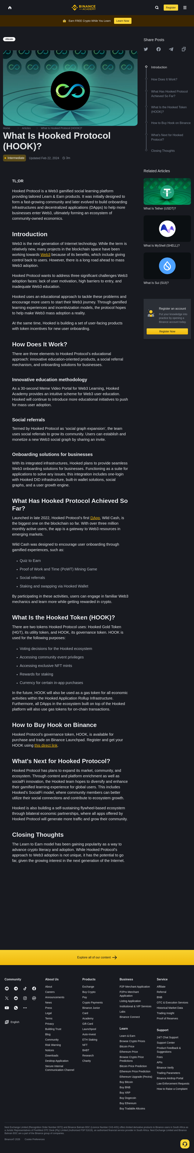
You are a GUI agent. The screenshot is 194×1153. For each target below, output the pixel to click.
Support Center (166, 1042)
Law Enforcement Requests (173, 1083)
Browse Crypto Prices (132, 1041)
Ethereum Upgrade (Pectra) (136, 1076)
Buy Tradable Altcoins (132, 1108)
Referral (161, 991)
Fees (160, 1057)
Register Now (167, 331)
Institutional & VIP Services (135, 1006)
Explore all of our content (97, 957)
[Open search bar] (155, 7)
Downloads (51, 1055)
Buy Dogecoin (128, 1097)
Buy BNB (125, 1087)
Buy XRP (125, 1092)
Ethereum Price (129, 1051)
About (48, 986)
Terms (48, 1018)
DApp (95, 518)
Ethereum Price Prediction (135, 1071)
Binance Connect (130, 1016)
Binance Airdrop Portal (170, 1078)
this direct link (45, 745)
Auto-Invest (89, 1034)
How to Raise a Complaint (172, 1088)
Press (48, 1007)
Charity (86, 1060)
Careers (50, 991)
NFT (85, 1044)
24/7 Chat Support (167, 1037)
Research (88, 1055)
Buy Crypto (88, 991)
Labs (122, 1011)
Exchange (88, 986)
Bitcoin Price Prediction (133, 1066)
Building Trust (53, 1029)
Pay (84, 997)
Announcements (54, 997)
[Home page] (84, 8)
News (48, 1002)
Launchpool (89, 1029)
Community (52, 1039)
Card (85, 1013)
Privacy (49, 1023)
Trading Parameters (168, 1072)
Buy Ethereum (128, 1103)
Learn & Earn (127, 1035)
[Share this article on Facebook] (158, 49)
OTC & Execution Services (172, 1002)
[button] (185, 7)
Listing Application (130, 1001)
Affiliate (161, 986)
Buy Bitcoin (126, 1082)
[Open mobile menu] (184, 7)
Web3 (45, 254)
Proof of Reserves (167, 1018)
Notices (49, 1050)
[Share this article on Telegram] (171, 49)
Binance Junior (91, 1007)
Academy (87, 1018)
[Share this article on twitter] (146, 49)
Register (171, 7)
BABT (85, 1050)
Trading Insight (165, 1013)
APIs (160, 1062)
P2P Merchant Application (135, 986)
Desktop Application (56, 1060)
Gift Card (87, 1023)
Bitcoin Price (127, 1046)
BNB (159, 997)
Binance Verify (165, 1067)
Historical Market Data (170, 1007)
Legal (48, 1013)
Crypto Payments (92, 1002)
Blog (47, 1034)
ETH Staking (89, 1039)
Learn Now (122, 20)
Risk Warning (53, 1044)
